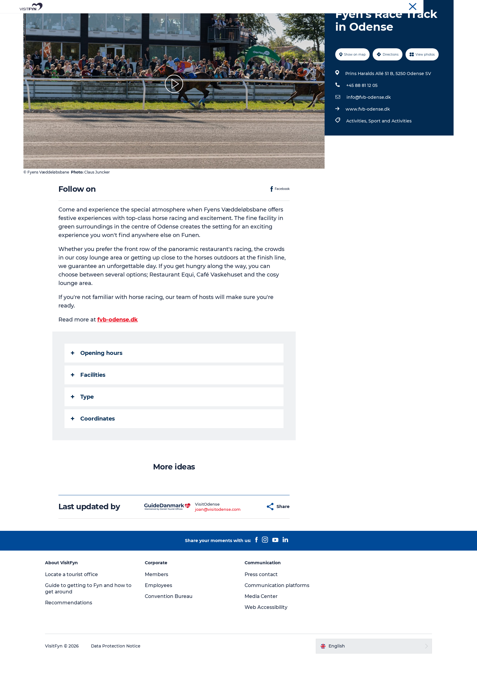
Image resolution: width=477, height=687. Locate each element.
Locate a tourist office (77, 603)
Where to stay (302, 19)
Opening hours (97, 382)
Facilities (88, 403)
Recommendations (74, 631)
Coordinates (93, 447)
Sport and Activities (389, 150)
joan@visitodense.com (203, 538)
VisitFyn (381, 6)
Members (159, 603)
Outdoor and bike (217, 19)
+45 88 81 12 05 (361, 114)
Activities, (357, 150)
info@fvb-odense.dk (368, 126)
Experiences (173, 19)
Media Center (261, 625)
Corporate (403, 6)
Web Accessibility (266, 636)
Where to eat (261, 19)
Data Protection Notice (121, 675)
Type (82, 425)
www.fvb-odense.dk (367, 138)
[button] (246, 535)
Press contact (262, 603)
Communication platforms (278, 614)
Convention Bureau (435, 6)
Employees (161, 614)
